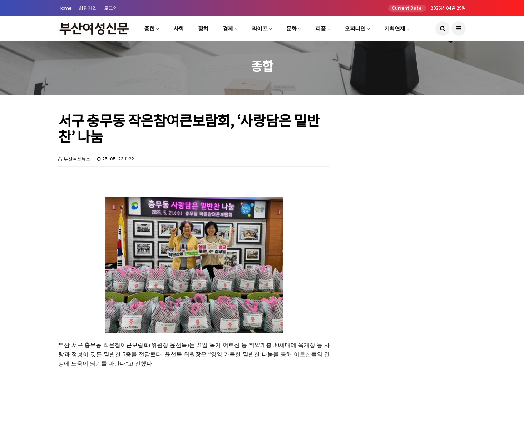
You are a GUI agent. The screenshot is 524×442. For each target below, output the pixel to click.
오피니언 (355, 28)
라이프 (260, 28)
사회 (178, 28)
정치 (203, 28)
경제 (228, 28)
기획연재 (394, 28)
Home (64, 8)
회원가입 (88, 8)
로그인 (111, 8)
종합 (149, 28)
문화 (291, 28)
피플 (320, 28)
